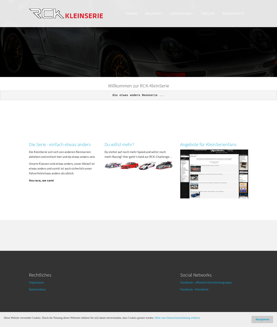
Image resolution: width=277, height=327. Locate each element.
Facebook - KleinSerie (194, 289)
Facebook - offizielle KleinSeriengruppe (206, 282)
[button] (153, 13)
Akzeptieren (262, 319)
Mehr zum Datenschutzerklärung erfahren (177, 317)
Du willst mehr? (119, 144)
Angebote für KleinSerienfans (208, 144)
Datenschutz (37, 289)
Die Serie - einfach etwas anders (60, 144)
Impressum (36, 282)
